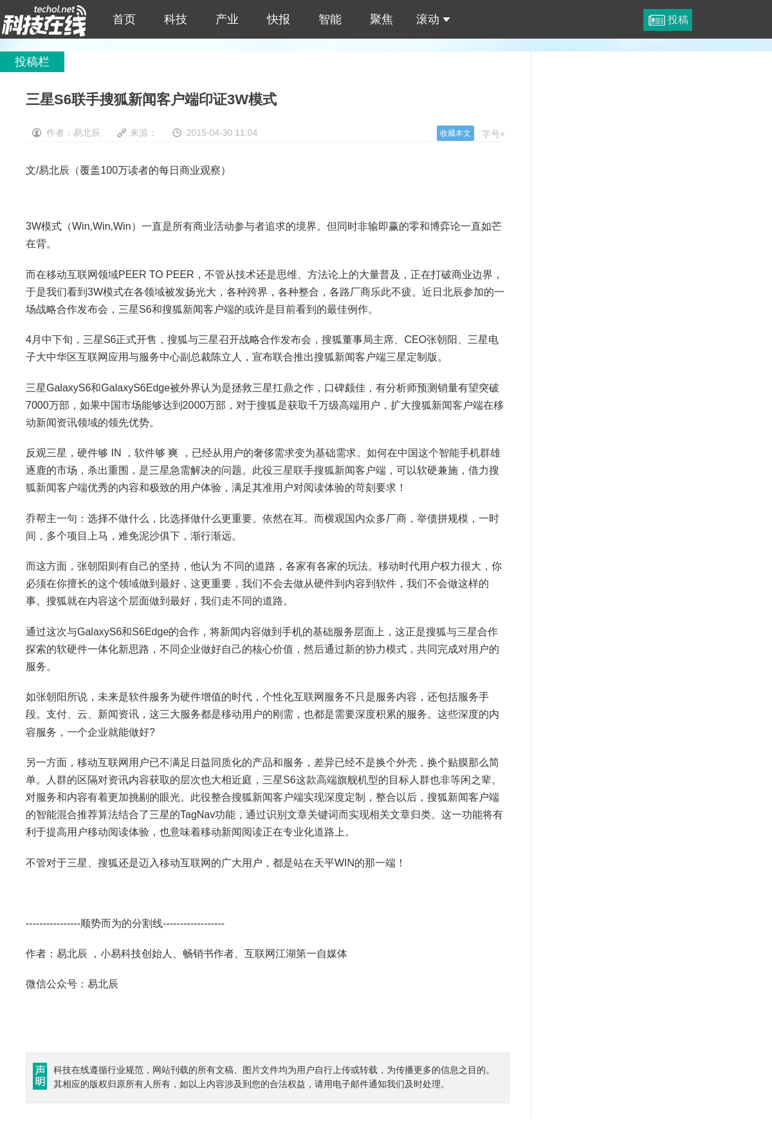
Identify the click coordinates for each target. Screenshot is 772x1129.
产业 (227, 19)
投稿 (678, 19)
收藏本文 (455, 133)
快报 (278, 19)
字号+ (493, 134)
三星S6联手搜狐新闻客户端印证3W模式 (44, 19)
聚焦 (381, 19)
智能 (330, 19)
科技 (175, 19)
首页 (124, 19)
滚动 (433, 19)
